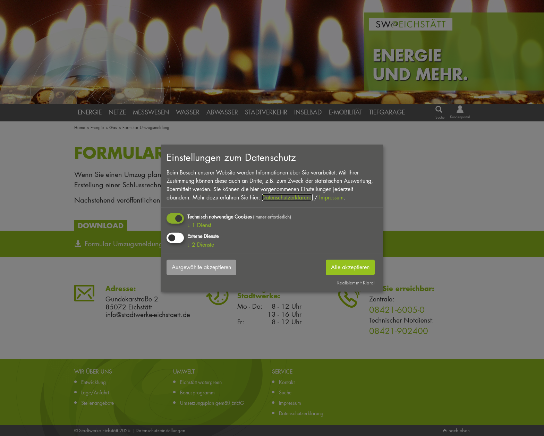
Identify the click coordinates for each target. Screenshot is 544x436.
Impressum (331, 197)
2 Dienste (200, 244)
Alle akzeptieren (350, 267)
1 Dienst (199, 225)
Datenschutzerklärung (287, 197)
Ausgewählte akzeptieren (201, 267)
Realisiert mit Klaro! (356, 283)
